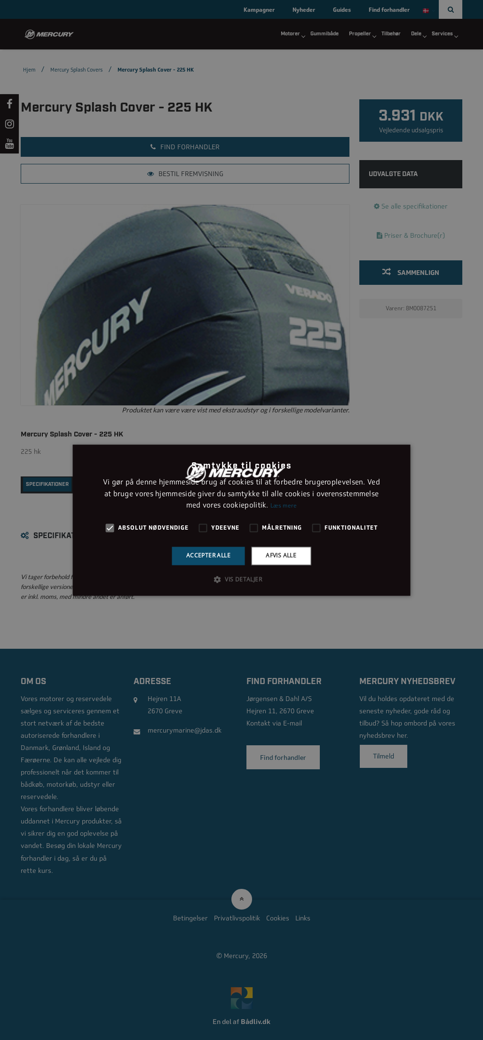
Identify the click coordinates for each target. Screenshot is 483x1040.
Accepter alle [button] (208, 556)
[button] (241, 579)
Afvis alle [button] (281, 556)
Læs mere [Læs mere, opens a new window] (283, 506)
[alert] (241, 520)
